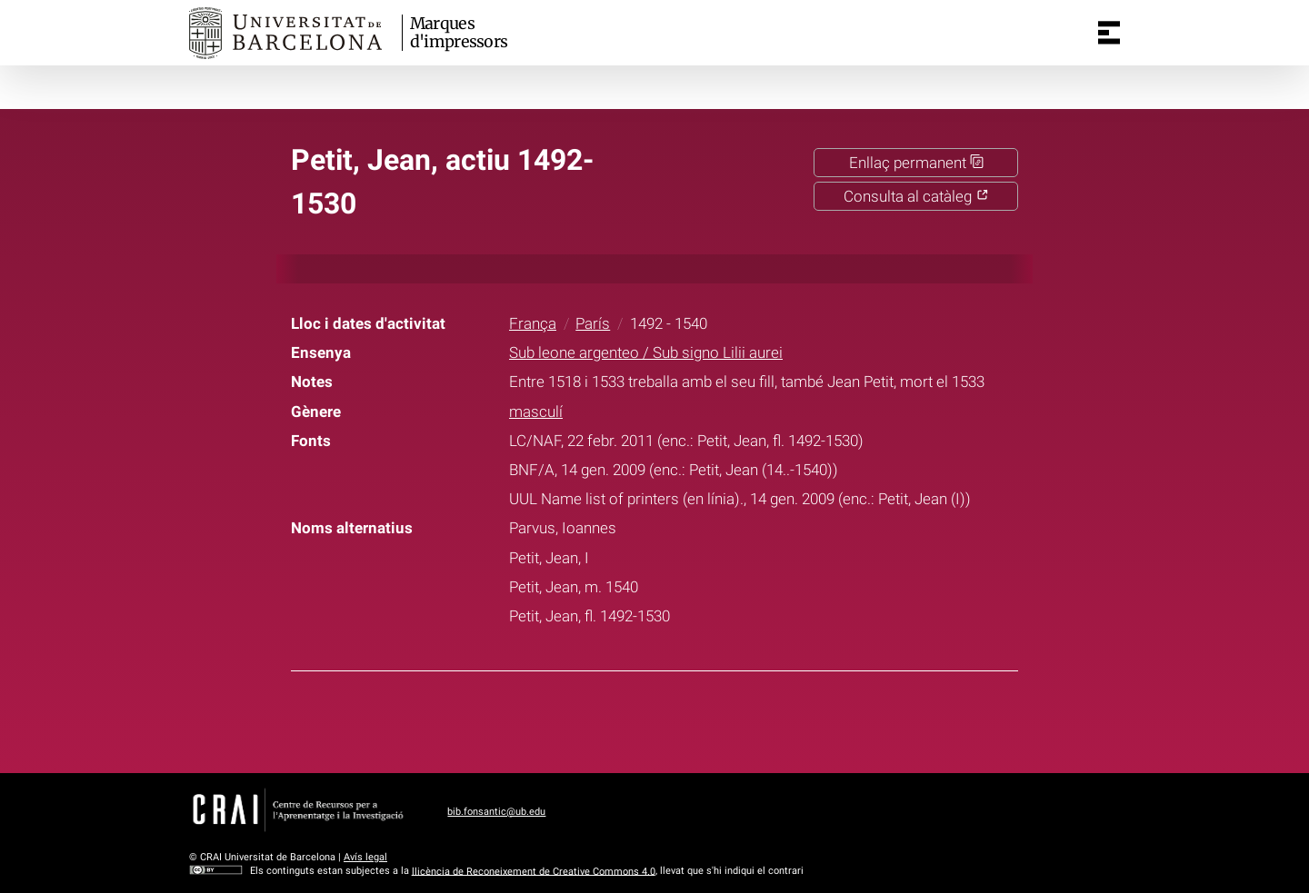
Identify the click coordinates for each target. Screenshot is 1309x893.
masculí (536, 411)
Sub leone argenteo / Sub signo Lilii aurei (646, 352)
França (532, 323)
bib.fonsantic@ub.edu (496, 812)
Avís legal (365, 857)
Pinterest (688, 718)
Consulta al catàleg (916, 196)
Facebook (597, 718)
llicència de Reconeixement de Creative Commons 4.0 (533, 871)
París (592, 323)
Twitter (643, 718)
